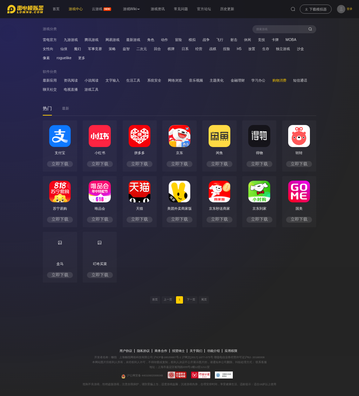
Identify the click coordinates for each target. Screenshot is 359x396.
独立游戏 (283, 49)
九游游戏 (71, 40)
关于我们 (196, 351)
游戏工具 (91, 89)
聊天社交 (50, 89)
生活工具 (133, 80)
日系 (185, 49)
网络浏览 (175, 80)
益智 (126, 49)
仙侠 (63, 49)
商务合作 (161, 351)
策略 (112, 49)
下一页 (191, 299)
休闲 (247, 40)
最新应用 (50, 80)
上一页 (168, 299)
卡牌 (275, 40)
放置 (251, 49)
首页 (155, 299)
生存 (265, 49)
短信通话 (300, 80)
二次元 (141, 49)
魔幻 (77, 49)
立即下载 (60, 163)
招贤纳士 (178, 351)
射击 (233, 40)
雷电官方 (50, 40)
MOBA (291, 40)
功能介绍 (213, 351)
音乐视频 (196, 80)
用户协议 (126, 351)
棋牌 (171, 49)
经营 (198, 49)
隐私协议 (143, 351)
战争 (206, 40)
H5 (239, 49)
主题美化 (217, 80)
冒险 (178, 40)
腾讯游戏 (91, 40)
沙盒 (300, 49)
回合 (157, 49)
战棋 (212, 49)
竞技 (261, 40)
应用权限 (231, 351)
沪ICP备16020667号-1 (167, 357)
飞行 (219, 40)
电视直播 (71, 89)
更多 (81, 58)
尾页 (204, 299)
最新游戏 (133, 40)
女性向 (48, 49)
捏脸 (226, 49)
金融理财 (238, 80)
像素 (46, 58)
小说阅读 (91, 80)
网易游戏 (113, 40)
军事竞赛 (95, 49)
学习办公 (258, 80)
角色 (150, 40)
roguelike (64, 58)
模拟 (192, 40)
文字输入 (113, 80)
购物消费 (279, 80)
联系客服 (261, 362)
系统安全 (154, 80)
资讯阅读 (71, 80)
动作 (164, 40)
